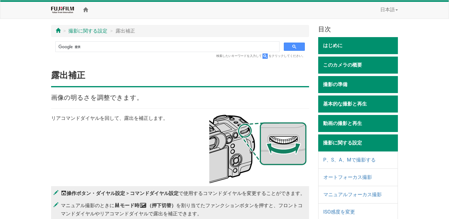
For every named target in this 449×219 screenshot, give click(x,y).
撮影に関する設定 (87, 31)
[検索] (166, 46)
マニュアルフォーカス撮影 (352, 194)
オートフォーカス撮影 (347, 177)
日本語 (389, 9)
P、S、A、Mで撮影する (349, 160)
